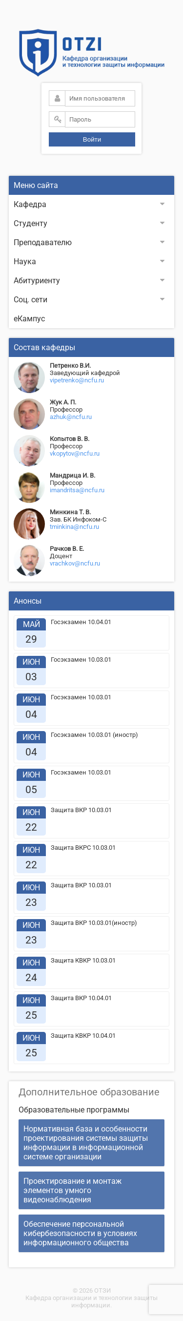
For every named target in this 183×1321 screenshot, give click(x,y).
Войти (92, 139)
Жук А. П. (63, 402)
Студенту (89, 223)
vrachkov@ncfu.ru (75, 563)
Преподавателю (89, 242)
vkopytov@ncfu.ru (75, 453)
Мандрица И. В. (72, 475)
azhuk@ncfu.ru (71, 416)
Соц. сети (89, 299)
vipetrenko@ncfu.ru (77, 380)
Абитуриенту (89, 280)
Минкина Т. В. (70, 512)
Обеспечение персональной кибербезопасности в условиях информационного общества (80, 1233)
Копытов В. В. (69, 438)
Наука (89, 261)
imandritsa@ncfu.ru (77, 490)
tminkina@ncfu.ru (74, 526)
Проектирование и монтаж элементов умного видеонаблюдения (72, 1190)
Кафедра (89, 204)
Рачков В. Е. (67, 548)
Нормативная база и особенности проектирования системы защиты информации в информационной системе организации (85, 1142)
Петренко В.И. (70, 365)
